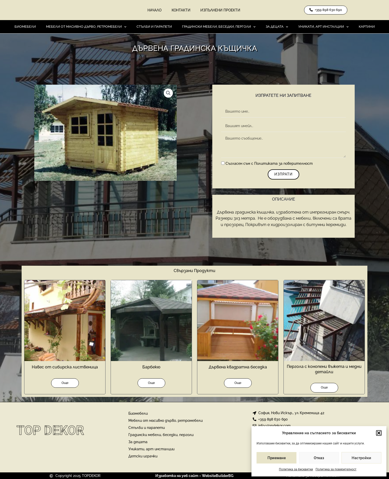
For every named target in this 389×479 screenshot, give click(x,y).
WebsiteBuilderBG (217, 476)
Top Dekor (50, 430)
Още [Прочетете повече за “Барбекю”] (151, 383)
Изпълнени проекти (221, 10)
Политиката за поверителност (283, 164)
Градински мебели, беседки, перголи (219, 27)
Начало (154, 10)
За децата (277, 27)
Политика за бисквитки (296, 469)
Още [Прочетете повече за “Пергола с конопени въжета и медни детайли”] (324, 388)
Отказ (319, 458)
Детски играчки (142, 456)
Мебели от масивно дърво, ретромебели (86, 27)
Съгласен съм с (269, 164)
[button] (378, 433)
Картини (367, 27)
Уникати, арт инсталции (323, 27)
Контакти (181, 10)
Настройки (361, 458)
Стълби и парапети (154, 27)
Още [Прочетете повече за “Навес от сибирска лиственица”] (65, 383)
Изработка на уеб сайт (176, 476)
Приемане (276, 458)
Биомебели (25, 27)
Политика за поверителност (336, 469)
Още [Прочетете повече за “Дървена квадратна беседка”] (237, 383)
